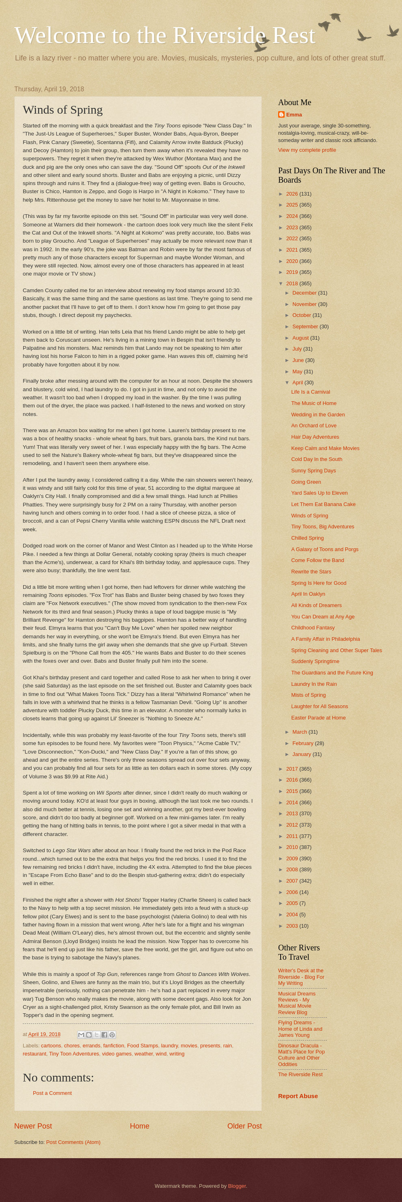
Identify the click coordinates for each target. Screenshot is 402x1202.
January (302, 754)
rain (227, 1046)
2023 (292, 227)
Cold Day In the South (316, 459)
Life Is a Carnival (310, 392)
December (305, 293)
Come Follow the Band (317, 560)
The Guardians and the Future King (332, 673)
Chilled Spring (307, 538)
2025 (292, 205)
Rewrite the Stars (311, 572)
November (305, 304)
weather (143, 1054)
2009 (292, 858)
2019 (292, 272)
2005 (292, 903)
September (306, 326)
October (302, 315)
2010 (292, 847)
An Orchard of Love (314, 425)
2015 (292, 791)
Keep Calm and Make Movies (325, 448)
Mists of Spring (308, 695)
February (303, 743)
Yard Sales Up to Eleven (319, 493)
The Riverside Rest (300, 1074)
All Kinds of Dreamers (316, 605)
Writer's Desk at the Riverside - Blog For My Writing (301, 976)
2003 (292, 926)
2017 (292, 769)
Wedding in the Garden (318, 414)
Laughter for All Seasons (319, 706)
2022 (292, 238)
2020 (292, 261)
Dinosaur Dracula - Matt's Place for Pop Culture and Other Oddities (301, 1055)
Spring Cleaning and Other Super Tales (336, 650)
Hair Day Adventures (315, 437)
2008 (292, 869)
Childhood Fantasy (313, 628)
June (298, 360)
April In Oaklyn (308, 594)
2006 (292, 892)
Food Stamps (142, 1046)
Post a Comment (52, 1093)
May (298, 371)
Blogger (237, 1186)
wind (161, 1054)
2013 (292, 813)
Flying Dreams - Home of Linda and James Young (300, 1028)
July (297, 349)
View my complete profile (307, 150)
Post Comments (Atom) (73, 1142)
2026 (292, 194)
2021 (292, 250)
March (300, 732)
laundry (169, 1046)
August (301, 338)
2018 (292, 283)
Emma (294, 115)
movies (189, 1046)
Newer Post (33, 1126)
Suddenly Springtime (315, 661)
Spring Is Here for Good (318, 583)
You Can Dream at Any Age (322, 617)
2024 (292, 216)
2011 (292, 836)
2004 (292, 914)
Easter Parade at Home (318, 718)
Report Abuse (298, 1095)
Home (139, 1126)
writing (176, 1054)
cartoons (51, 1046)
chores (72, 1046)
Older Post (244, 1126)
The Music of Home (314, 403)
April (298, 382)
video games (117, 1054)
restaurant (34, 1054)
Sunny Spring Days (313, 470)
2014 (292, 802)
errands (91, 1046)
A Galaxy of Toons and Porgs (325, 549)
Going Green (306, 482)
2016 (292, 780)
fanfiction (113, 1046)
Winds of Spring (309, 516)
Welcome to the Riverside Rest (165, 35)
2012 (292, 825)
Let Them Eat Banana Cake (323, 504)
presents (210, 1046)
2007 (292, 881)
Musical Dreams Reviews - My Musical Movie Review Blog (297, 1003)
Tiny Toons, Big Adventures (322, 526)
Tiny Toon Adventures (74, 1054)
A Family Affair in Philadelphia (325, 639)
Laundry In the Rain (314, 684)
